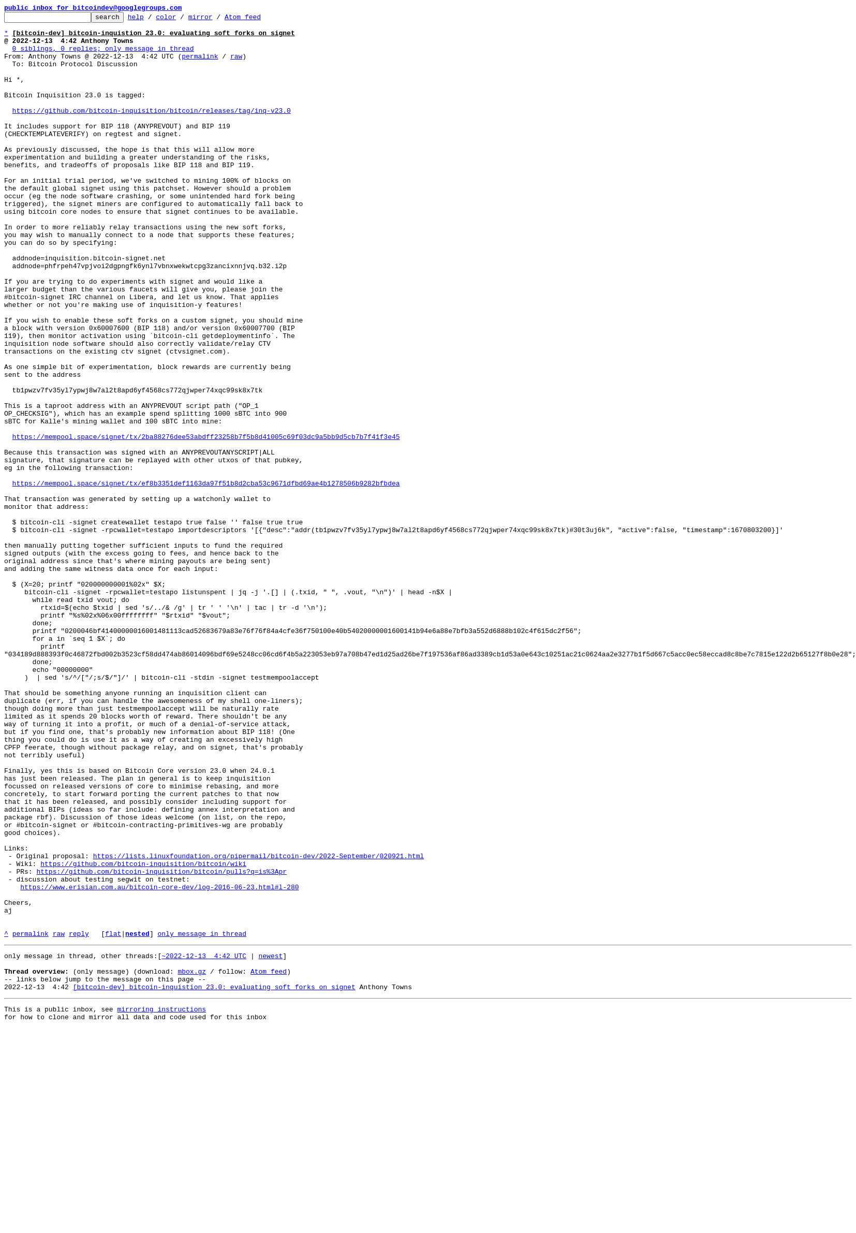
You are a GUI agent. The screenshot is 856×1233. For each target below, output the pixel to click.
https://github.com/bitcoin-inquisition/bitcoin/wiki (143, 1034)
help (152, 19)
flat (113, 1118)
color (182, 19)
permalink (200, 65)
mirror (216, 19)
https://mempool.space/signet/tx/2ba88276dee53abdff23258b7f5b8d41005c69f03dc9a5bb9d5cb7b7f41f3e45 (206, 521)
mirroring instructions (161, 1203)
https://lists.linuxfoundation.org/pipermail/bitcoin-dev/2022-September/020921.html (258, 1025)
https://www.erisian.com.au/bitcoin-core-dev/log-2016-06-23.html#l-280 (159, 1062)
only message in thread (201, 1118)
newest (270, 1142)
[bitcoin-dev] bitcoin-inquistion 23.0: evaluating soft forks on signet (214, 1179)
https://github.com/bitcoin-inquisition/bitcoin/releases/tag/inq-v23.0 (151, 130)
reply (79, 1118)
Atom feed (259, 19)
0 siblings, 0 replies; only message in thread (103, 56)
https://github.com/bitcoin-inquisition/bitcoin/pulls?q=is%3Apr (161, 1043)
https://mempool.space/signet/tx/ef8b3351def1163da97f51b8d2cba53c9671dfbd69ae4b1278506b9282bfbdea (206, 577)
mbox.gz (192, 1160)
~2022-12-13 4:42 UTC (203, 1142)
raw (236, 65)
